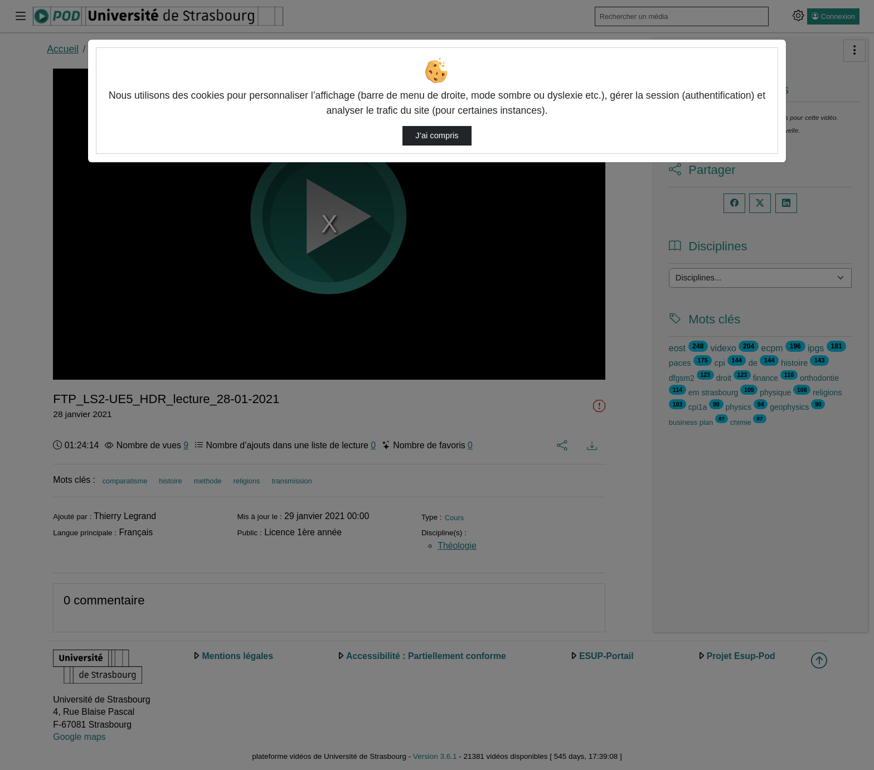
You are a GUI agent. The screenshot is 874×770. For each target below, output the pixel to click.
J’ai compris (436, 135)
